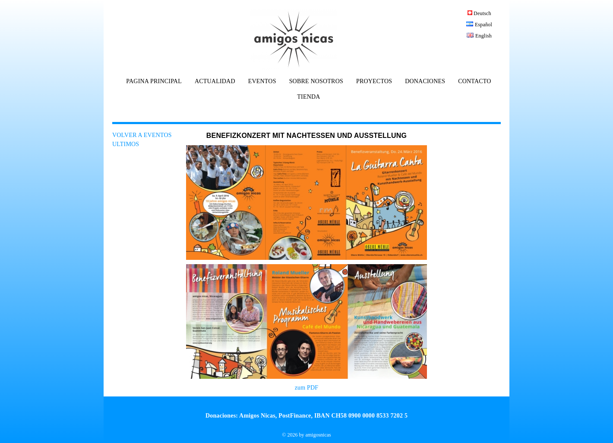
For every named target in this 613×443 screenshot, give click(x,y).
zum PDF (307, 387)
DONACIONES (425, 81)
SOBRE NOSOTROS (316, 81)
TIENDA (308, 97)
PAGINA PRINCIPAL (154, 81)
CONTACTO (474, 81)
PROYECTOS (374, 81)
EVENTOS (262, 81)
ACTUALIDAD (215, 81)
